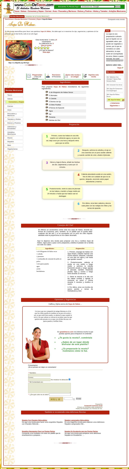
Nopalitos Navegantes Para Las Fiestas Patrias (38, 431)
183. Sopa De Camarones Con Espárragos (114, 89)
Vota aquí (46, 52)
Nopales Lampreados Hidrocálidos (77, 420)
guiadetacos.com (66, 332)
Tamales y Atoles (14, 119)
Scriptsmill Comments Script (93, 405)
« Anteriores (114, 103)
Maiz (9, 145)
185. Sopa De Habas (114, 99)
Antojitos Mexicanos (11, 133)
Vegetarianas (12, 149)
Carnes (10, 106)
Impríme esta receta (93, 76)
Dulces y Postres (14, 123)
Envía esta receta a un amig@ (73, 76)
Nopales (10, 141)
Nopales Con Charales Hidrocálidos (34, 420)
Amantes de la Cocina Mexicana (37, 16)
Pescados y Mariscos (11, 114)
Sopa (119, 68)
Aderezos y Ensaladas (11, 127)
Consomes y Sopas (16, 102)
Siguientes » (115, 106)
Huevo (10, 138)
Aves (9, 110)
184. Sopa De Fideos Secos (113, 95)
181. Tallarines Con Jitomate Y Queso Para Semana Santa (114, 79)
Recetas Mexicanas (17, 16)
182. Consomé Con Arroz (114, 85)
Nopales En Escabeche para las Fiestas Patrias (81, 431)
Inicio (6, 16)
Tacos (9, 95)
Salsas (10, 99)
